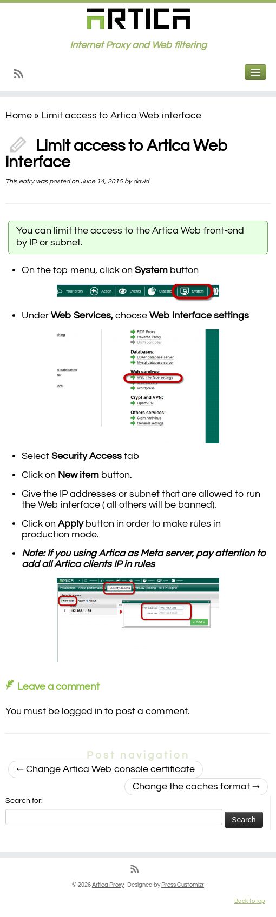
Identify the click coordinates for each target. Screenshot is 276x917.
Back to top (249, 901)
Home (18, 115)
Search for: (24, 801)
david (141, 181)
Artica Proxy (108, 885)
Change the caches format (196, 786)
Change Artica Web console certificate (105, 769)
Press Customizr (182, 885)
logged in (82, 711)
